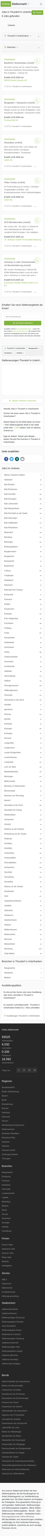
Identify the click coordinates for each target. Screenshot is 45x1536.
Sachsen (5, 1146)
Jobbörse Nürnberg (10, 1359)
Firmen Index (7, 1245)
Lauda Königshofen (17, 752)
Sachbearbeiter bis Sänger (13, 1453)
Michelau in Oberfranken (17, 786)
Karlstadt (17, 723)
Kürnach (17, 738)
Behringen (17, 542)
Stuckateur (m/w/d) (13, 142)
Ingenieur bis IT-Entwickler (13, 1415)
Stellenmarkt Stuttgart (11, 1364)
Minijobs (5, 1261)
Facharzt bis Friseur (10, 1402)
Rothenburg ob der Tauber (17, 833)
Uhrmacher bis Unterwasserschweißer (18, 1461)
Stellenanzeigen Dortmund (13, 1318)
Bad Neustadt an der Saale (17, 513)
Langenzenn (17, 747)
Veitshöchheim (17, 920)
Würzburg (17, 948)
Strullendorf (17, 891)
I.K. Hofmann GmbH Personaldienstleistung (22, 240)
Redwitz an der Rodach (17, 829)
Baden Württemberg (10, 1092)
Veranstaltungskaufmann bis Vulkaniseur (19, 1465)
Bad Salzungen (17, 518)
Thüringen (6, 1159)
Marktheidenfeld (17, 771)
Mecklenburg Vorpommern (13, 1125)
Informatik (6, 1189)
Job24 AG (8, 160)
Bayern (5, 1096)
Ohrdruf (17, 824)
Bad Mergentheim (17, 508)
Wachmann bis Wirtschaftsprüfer (16, 1469)
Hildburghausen (17, 690)
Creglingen (17, 575)
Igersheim (17, 709)
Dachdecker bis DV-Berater (13, 1394)
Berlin (4, 1100)
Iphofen (17, 719)
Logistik (5, 1197)
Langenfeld (17, 743)
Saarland (5, 1142)
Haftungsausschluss (10, 1296)
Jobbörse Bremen (9, 1313)
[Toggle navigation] (41, 4)
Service (5, 1214)
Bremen (5, 1108)
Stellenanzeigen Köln (11, 1347)
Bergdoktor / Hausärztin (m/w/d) (19, 103)
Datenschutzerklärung (19, 331)
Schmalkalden (17, 862)
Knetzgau (17, 733)
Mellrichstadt (17, 781)
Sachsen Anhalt (8, 1150)
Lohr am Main (17, 766)
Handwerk (8, 353)
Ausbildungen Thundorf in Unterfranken (23, 1016)
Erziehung (6, 1177)
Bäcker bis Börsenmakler (12, 1386)
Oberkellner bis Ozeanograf (13, 1440)
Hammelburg (17, 676)
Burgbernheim (17, 551)
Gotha (17, 652)
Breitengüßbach (17, 546)
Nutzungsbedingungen (23, 329)
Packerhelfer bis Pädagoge (13, 1444)
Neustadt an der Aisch (17, 805)
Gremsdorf (17, 661)
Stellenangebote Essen (12, 1330)
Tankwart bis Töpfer (10, 1457)
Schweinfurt (17, 867)
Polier (38, 206)
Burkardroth (17, 561)
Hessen (5, 1121)
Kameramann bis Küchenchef (14, 1423)
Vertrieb (5, 1227)
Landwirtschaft (8, 1193)
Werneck (17, 939)
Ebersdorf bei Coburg (17, 589)
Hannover (6, 1117)
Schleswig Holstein (10, 1154)
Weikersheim (17, 934)
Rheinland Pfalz (8, 1138)
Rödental (17, 838)
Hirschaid (17, 695)
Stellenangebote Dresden (13, 1322)
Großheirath (17, 666)
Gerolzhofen (17, 637)
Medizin (20, 353)
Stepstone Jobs (8, 1249)
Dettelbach (17, 580)
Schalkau (17, 843)
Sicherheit (6, 1218)
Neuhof (17, 800)
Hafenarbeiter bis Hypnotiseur (14, 1411)
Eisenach (17, 599)
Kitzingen (17, 728)
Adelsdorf (17, 479)
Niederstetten (17, 814)
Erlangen (17, 613)
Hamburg (6, 1113)
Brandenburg (7, 1104)
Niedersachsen (8, 1129)
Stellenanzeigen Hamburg (13, 1339)
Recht (4, 1210)
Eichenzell (17, 594)
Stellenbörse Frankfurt (11, 1334)
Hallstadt (17, 671)
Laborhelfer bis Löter (10, 1428)
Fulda (17, 632)
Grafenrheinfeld (17, 656)
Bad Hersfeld (17, 494)
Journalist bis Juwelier (11, 1419)
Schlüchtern (17, 853)
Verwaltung (6, 1231)
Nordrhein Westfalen (10, 1133)
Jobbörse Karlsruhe (10, 1343)
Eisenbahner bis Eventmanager (15, 1398)
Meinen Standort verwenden (22, 401)
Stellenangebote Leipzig (12, 1351)
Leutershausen (17, 757)
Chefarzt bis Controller (11, 1390)
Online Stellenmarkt (10, 1030)
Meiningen (17, 776)
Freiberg (17, 628)
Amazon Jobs (7, 1253)
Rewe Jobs (6, 1257)
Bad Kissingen (17, 498)
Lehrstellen (6, 1048)
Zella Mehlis (17, 953)
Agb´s (4, 1279)
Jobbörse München (10, 1355)
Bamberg (17, 537)
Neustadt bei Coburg (17, 810)
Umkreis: (11, 25)
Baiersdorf (17, 532)
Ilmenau (17, 714)
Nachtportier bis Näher (11, 1436)
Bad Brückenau (17, 489)
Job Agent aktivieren (22, 323)
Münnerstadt (17, 790)
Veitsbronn (17, 915)
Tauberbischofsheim (17, 900)
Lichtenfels (17, 762)
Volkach (17, 924)
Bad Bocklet (17, 484)
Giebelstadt (17, 642)
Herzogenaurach (17, 685)
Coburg (17, 570)
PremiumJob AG (11, 120)
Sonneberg (17, 877)
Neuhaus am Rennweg (17, 795)
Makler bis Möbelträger (11, 1432)
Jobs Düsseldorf (9, 1326)
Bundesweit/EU (8, 1087)
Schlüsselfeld (17, 857)
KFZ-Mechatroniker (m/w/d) (17, 222)
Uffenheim (17, 910)
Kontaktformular (8, 1292)
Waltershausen (17, 929)
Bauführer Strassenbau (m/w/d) (19, 63)
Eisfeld (17, 604)
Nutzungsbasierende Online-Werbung (18, 1517)
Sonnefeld (17, 881)
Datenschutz (7, 1288)
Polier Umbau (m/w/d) (14, 182)
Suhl (17, 896)
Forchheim (17, 623)
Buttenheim (17, 565)
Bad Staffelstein (17, 522)
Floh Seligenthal (17, 618)
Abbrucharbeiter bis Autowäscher (16, 1381)
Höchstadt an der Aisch (17, 699)
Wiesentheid (17, 944)
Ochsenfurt (17, 819)
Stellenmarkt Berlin (10, 1309)
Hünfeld (17, 704)
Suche (37, 12)
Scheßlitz (17, 848)
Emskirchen (17, 609)
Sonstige (5, 1223)
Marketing (6, 1202)
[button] (6, 459)
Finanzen (6, 1181)
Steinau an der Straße (17, 886)
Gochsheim (17, 647)
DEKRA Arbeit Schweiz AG (15, 80)
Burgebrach (17, 556)
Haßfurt (17, 680)
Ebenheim (17, 585)
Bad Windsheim (17, 527)
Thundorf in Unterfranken (14, 348)
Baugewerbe (34, 348)
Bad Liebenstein (17, 503)
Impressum (6, 1284)
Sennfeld (17, 872)
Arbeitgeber (7, 1266)
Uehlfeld (17, 905)
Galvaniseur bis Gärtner (12, 1407)
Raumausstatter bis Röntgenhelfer (16, 1448)
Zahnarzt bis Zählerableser (13, 1474)
